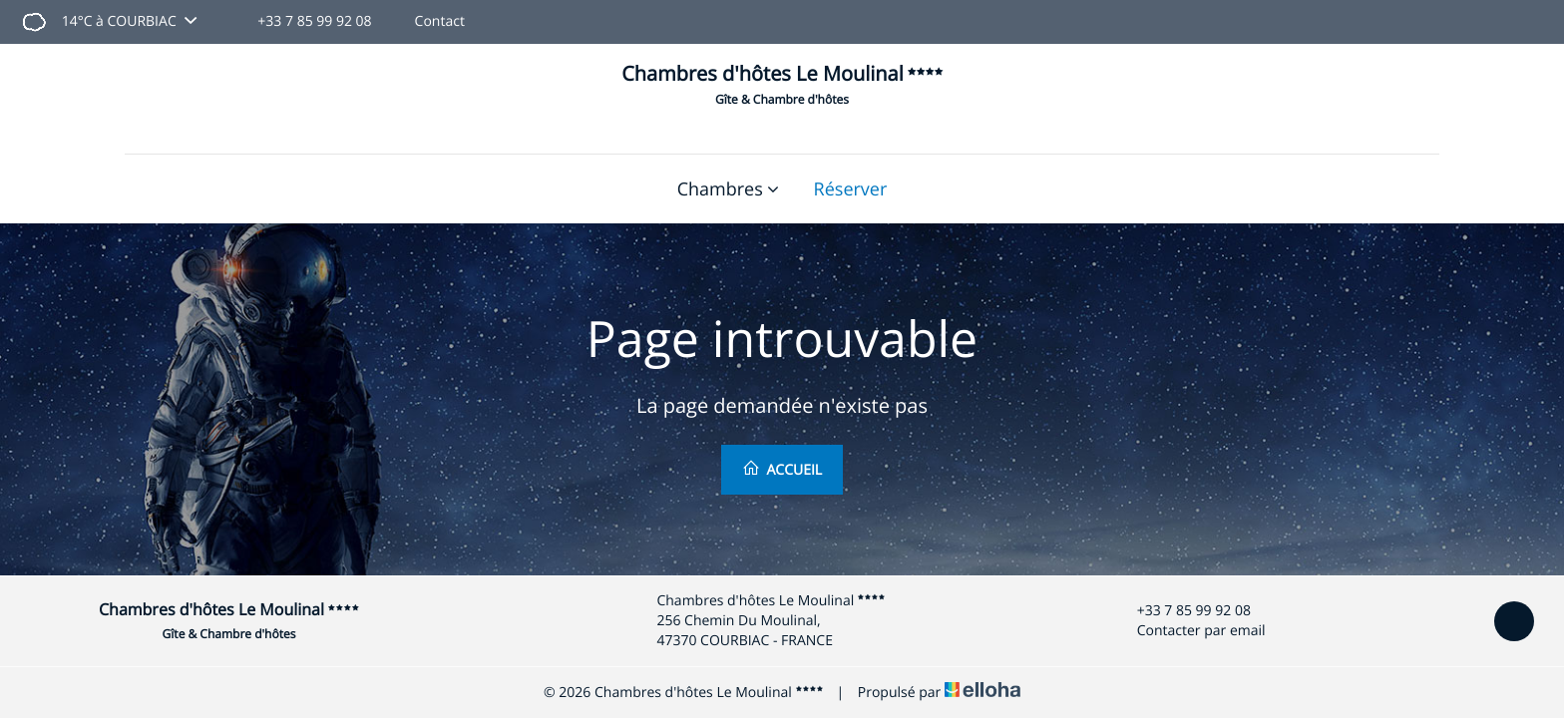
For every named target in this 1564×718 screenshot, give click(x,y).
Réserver (851, 189)
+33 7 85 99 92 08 (1182, 610)
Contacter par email (1190, 630)
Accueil (782, 469)
